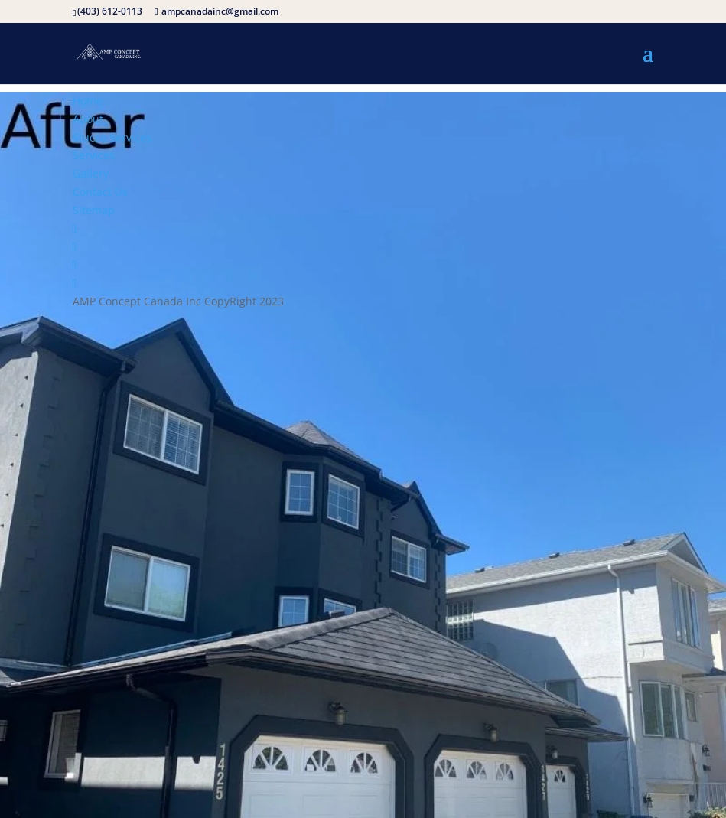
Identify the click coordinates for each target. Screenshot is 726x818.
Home (88, 100)
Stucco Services (112, 137)
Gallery (91, 173)
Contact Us (100, 191)
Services (94, 155)
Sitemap (94, 210)
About (88, 119)
